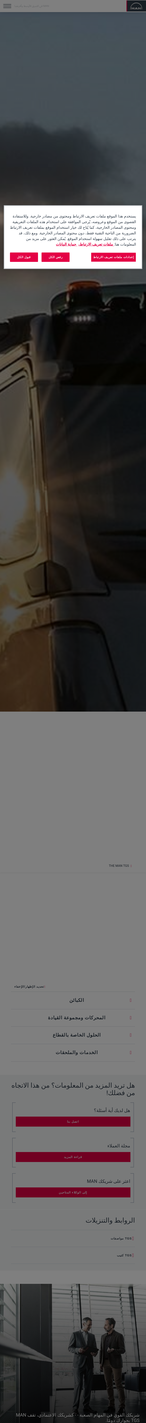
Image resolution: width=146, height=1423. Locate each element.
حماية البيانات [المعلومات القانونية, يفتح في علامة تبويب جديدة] (66, 244)
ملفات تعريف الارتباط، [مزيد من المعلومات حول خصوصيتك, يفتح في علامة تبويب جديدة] (96, 244)
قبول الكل (24, 257)
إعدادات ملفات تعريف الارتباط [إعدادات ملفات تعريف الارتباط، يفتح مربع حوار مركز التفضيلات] (113, 257)
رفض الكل (56, 257)
